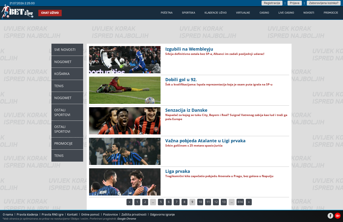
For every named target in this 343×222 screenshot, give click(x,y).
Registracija (272, 3)
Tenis (59, 86)
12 (216, 202)
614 (240, 202)
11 (208, 202)
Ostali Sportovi (62, 112)
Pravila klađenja (27, 214)
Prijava (294, 3)
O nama (8, 214)
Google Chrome (126, 218)
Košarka (62, 73)
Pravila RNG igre (53, 214)
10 (200, 202)
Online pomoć (90, 214)
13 (224, 202)
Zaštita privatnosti (133, 214)
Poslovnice (110, 214)
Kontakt (72, 214)
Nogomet (62, 61)
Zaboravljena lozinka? (323, 3)
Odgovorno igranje (162, 214)
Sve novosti (65, 49)
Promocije (63, 143)
